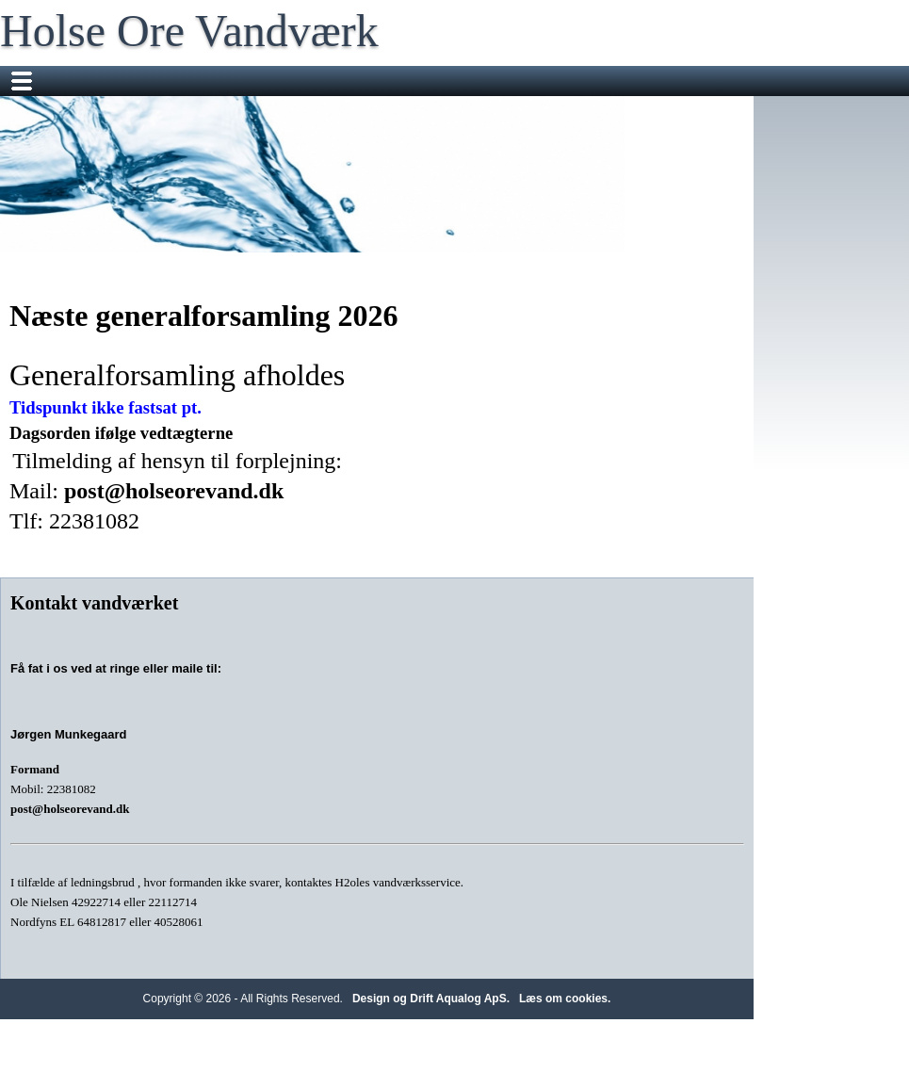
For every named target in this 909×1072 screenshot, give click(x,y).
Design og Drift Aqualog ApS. (431, 998)
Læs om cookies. (564, 998)
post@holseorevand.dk (174, 491)
